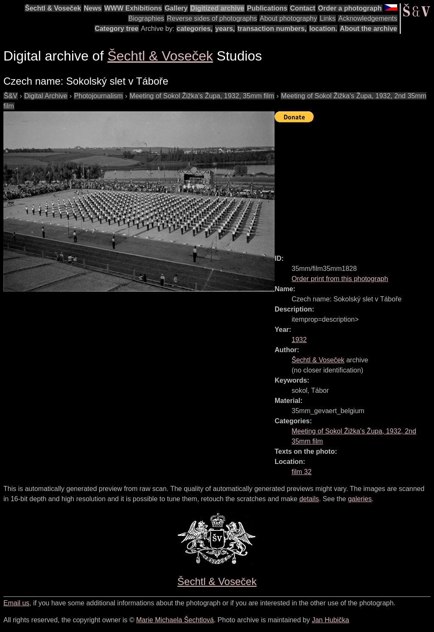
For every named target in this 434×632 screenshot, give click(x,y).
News (93, 8)
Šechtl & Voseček (53, 8)
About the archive (368, 28)
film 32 (302, 471)
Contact (302, 8)
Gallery (175, 8)
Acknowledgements (367, 18)
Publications (267, 8)
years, (225, 28)
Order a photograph (349, 8)
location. (323, 28)
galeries (360, 498)
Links (327, 18)
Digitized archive (217, 8)
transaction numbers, (271, 28)
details (309, 498)
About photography (288, 18)
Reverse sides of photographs (212, 18)
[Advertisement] (354, 184)
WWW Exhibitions (133, 8)
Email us (16, 603)
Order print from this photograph (340, 278)
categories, (194, 28)
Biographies (146, 18)
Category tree (117, 28)
